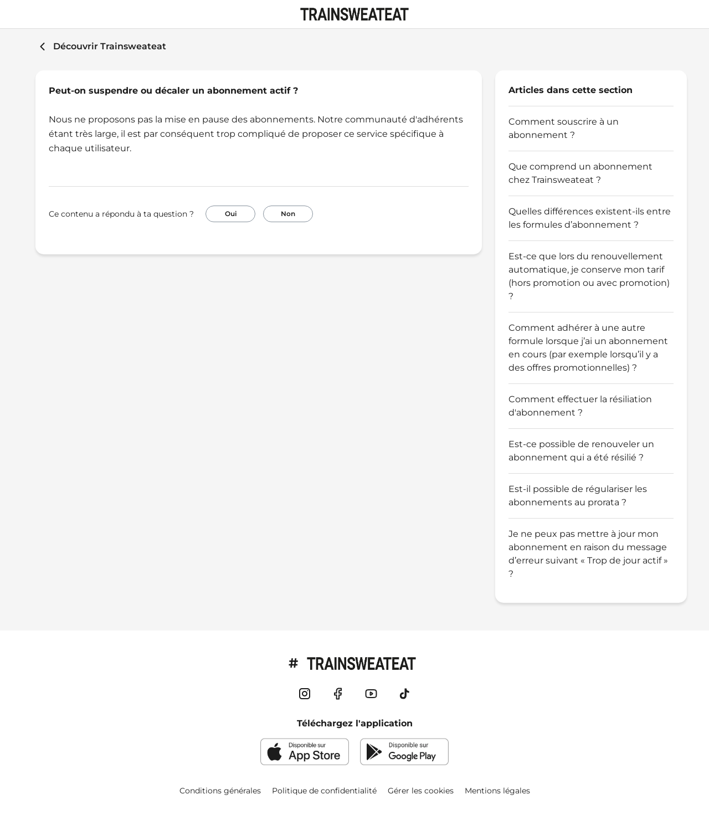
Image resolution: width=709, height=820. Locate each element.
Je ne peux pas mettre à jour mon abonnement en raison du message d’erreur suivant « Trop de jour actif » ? (588, 554)
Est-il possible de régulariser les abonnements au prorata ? (577, 496)
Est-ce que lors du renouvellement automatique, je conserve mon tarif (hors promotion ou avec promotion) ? (589, 276)
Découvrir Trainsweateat (109, 46)
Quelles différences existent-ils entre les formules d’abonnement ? (589, 218)
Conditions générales (220, 791)
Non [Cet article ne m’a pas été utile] (288, 213)
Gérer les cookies (421, 791)
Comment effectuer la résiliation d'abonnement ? (580, 406)
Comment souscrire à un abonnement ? (563, 128)
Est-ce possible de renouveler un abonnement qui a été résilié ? (581, 451)
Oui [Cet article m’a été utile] (231, 213)
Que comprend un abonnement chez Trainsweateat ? (580, 173)
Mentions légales (497, 791)
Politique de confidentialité (324, 791)
